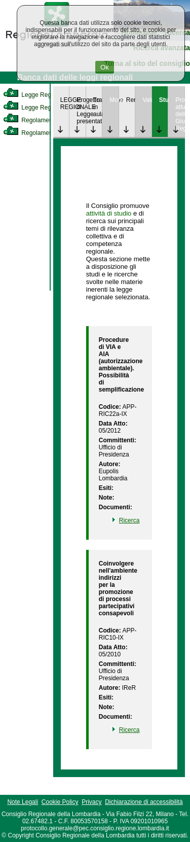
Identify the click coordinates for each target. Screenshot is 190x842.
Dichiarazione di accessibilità (143, 801)
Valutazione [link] (146, 99)
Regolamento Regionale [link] (45, 132)
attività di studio (109, 213)
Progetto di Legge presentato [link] (81, 110)
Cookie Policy (60, 801)
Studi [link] (163, 99)
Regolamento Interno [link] (40, 120)
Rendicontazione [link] (130, 99)
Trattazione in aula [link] (97, 107)
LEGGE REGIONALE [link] (64, 103)
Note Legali (22, 801)
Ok (104, 67)
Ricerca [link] (129, 520)
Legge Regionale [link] (35, 94)
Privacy (91, 801)
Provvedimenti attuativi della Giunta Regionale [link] (179, 114)
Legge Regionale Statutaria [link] (49, 107)
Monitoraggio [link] (114, 99)
